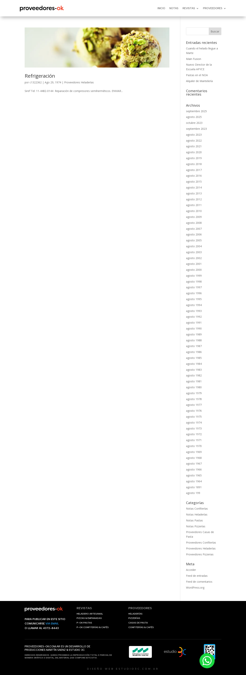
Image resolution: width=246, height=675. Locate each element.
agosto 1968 (194, 458)
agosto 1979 (194, 393)
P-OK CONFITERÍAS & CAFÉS (93, 627)
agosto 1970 (194, 446)
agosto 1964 (194, 481)
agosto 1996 (194, 293)
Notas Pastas (194, 520)
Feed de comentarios (199, 581)
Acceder (191, 570)
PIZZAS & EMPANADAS (89, 618)
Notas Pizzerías (195, 526)
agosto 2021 (194, 146)
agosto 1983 (194, 369)
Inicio (161, 8)
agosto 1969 (194, 452)
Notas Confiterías (197, 508)
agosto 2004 (194, 246)
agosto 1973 (194, 428)
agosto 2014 (194, 187)
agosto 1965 (194, 475)
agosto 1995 (194, 299)
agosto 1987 (194, 346)
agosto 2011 (194, 205)
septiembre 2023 (196, 128)
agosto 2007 (194, 228)
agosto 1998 (194, 281)
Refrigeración (40, 75)
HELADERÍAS (135, 613)
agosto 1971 (194, 440)
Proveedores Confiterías (201, 542)
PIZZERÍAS (134, 618)
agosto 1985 (194, 358)
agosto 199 (193, 493)
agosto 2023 (194, 134)
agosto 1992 (194, 316)
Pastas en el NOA (197, 75)
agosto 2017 (194, 170)
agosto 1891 (194, 487)
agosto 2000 (194, 269)
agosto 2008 (194, 223)
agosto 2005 (194, 240)
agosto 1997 (194, 287)
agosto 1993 (194, 311)
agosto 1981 (194, 381)
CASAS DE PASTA (138, 622)
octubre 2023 (194, 123)
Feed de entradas (197, 576)
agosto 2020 (194, 152)
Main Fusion (193, 59)
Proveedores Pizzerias (200, 554)
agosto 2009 (194, 217)
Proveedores (212, 8)
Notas (173, 8)
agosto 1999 (194, 275)
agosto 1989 (194, 334)
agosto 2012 (194, 199)
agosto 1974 (194, 422)
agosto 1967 (194, 463)
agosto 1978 (194, 399)
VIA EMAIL (52, 623)
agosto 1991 (194, 322)
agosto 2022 (194, 140)
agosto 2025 (194, 117)
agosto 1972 (194, 434)
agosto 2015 (194, 181)
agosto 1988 (194, 340)
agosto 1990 (194, 328)
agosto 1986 (194, 352)
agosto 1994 (194, 305)
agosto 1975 (194, 416)
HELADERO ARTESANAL (90, 613)
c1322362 (36, 82)
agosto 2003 (194, 252)
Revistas (189, 8)
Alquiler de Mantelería (199, 81)
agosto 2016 (194, 175)
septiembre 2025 (196, 111)
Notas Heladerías (196, 514)
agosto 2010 (194, 211)
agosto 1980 (194, 387)
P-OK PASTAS (84, 622)
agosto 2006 (194, 234)
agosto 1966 (194, 469)
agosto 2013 (194, 193)
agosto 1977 (194, 405)
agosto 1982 (194, 375)
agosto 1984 (194, 364)
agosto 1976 (194, 410)
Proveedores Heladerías (79, 82)
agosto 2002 (194, 258)
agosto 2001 (194, 264)
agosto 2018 (194, 164)
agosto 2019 (194, 158)
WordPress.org (195, 587)
